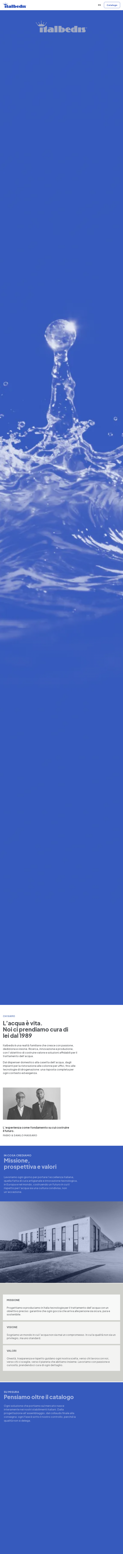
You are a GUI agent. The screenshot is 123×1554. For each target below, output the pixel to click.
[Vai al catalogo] (112, 5)
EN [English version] (99, 5)
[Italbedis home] (15, 5)
